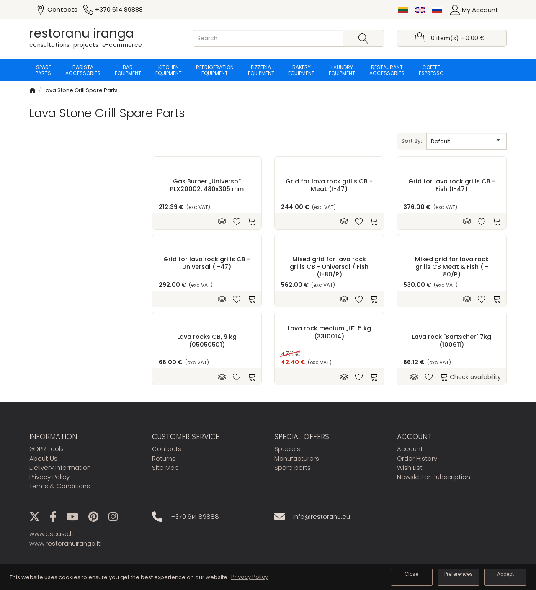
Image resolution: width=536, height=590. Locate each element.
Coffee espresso (431, 70)
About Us (43, 458)
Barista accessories (82, 70)
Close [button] (411, 574)
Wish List (410, 467)
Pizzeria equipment (261, 70)
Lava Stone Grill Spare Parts (81, 90)
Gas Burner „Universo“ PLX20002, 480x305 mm (207, 185)
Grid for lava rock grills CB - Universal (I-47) (206, 263)
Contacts (166, 448)
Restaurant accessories (387, 70)
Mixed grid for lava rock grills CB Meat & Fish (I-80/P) (452, 266)
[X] (38, 518)
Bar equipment (128, 70)
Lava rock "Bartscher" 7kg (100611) (451, 340)
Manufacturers (296, 458)
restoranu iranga (81, 33)
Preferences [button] (458, 574)
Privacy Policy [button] (249, 577)
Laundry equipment (342, 70)
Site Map (165, 467)
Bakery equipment (302, 70)
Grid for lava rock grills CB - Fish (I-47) (451, 185)
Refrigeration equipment (215, 70)
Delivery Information (60, 467)
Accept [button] (505, 574)
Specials (287, 448)
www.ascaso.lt (51, 533)
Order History (417, 458)
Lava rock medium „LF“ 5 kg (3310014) (329, 332)
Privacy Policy (49, 476)
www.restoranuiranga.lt (64, 543)
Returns (163, 458)
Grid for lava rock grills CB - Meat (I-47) (329, 185)
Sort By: (411, 141)
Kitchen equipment (168, 70)
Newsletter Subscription (433, 476)
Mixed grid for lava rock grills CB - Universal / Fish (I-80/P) (329, 266)
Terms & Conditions (59, 486)
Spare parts (43, 70)
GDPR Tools (46, 448)
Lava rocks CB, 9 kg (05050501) (207, 340)
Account (410, 448)
